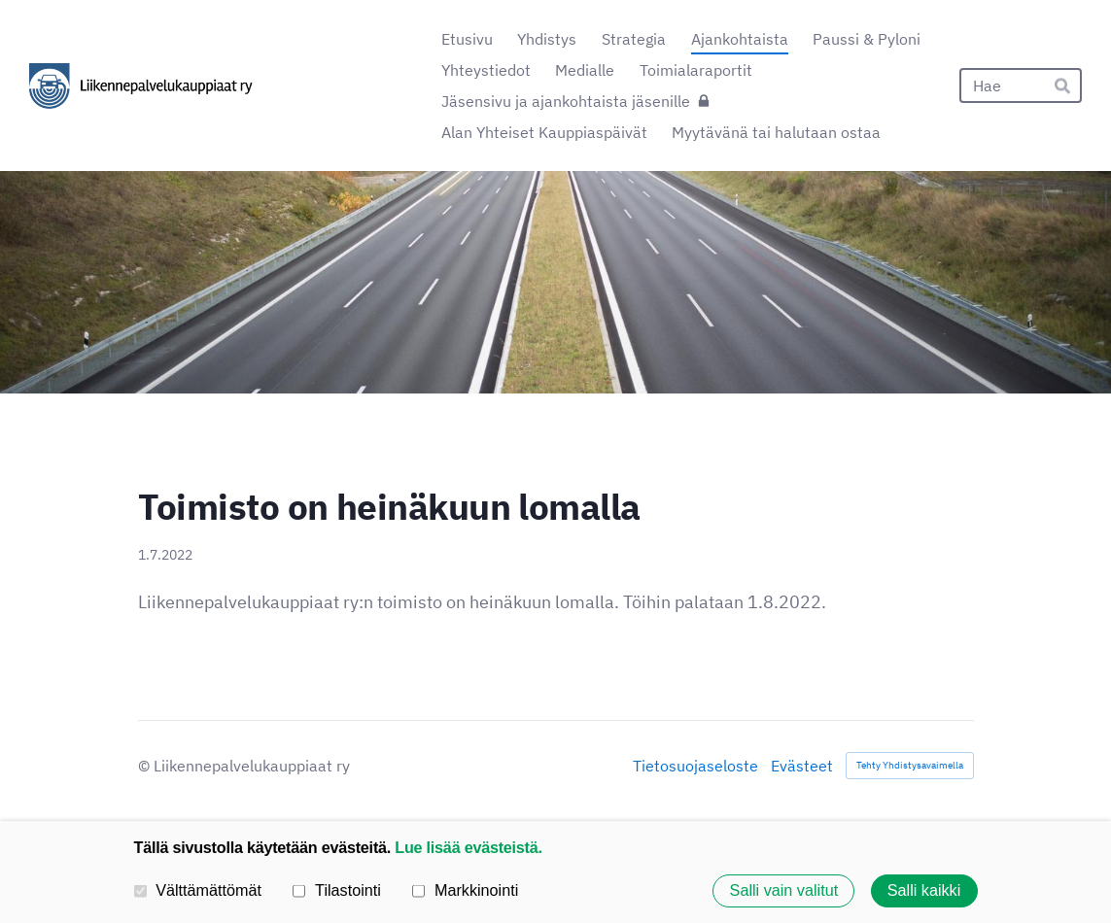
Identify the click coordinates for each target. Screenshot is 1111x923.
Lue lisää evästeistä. (468, 847)
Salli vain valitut (784, 891)
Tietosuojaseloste (695, 765)
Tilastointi (336, 890)
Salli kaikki (924, 891)
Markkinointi (465, 890)
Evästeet (802, 765)
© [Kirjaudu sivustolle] (146, 765)
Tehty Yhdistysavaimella (909, 765)
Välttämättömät (198, 890)
